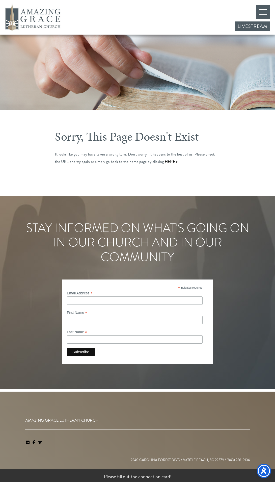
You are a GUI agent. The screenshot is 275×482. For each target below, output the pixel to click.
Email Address (80, 293)
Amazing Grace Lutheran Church (33, 17)
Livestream (252, 26)
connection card (154, 476)
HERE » (171, 162)
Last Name (77, 332)
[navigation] (39, 443)
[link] (28, 443)
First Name (77, 312)
